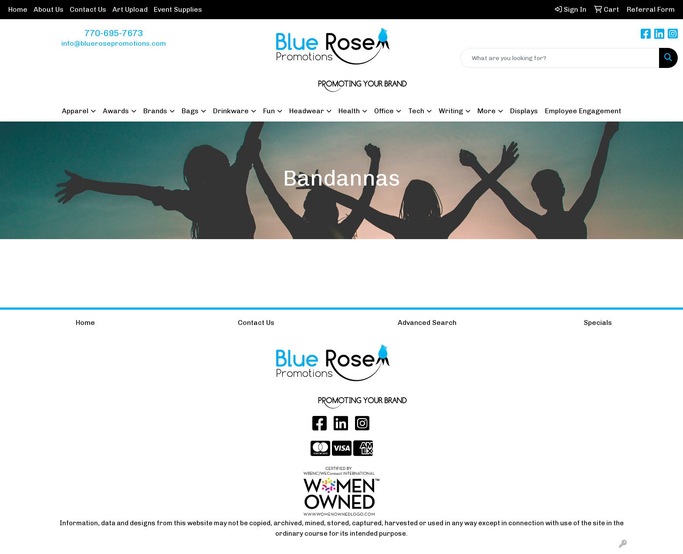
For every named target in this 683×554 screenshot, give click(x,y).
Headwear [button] (306, 111)
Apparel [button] (75, 111)
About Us (49, 9)
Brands (155, 111)
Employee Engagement (583, 111)
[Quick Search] (559, 58)
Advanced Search (427, 322)
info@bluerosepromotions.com (113, 43)
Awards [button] (116, 111)
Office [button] (384, 111)
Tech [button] (416, 111)
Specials (598, 322)
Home (17, 9)
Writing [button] (451, 111)
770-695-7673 (114, 33)
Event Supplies (178, 9)
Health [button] (349, 111)
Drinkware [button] (231, 111)
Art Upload (130, 9)
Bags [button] (190, 111)
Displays (524, 111)
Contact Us (88, 9)
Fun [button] (269, 111)
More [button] (486, 111)
